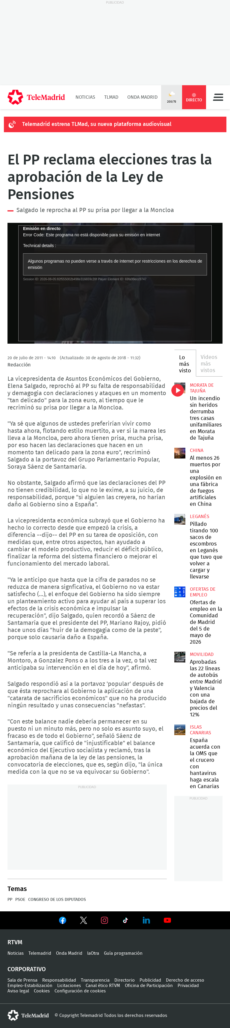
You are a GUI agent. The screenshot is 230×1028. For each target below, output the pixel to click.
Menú (218, 97)
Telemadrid (39, 953)
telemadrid (28, 1015)
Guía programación (123, 953)
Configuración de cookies (80, 991)
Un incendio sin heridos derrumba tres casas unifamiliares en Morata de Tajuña (179, 388)
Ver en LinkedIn (146, 920)
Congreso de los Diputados (57, 900)
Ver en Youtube (167, 920)
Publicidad (150, 980)
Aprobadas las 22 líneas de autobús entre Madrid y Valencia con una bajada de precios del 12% (179, 657)
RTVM (14, 942)
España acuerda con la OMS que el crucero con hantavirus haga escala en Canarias (179, 729)
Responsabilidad (59, 980)
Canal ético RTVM (103, 985)
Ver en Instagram (105, 920)
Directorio (124, 980)
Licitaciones (69, 985)
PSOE (20, 900)
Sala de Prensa (22, 980)
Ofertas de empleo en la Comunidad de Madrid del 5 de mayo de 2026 (179, 592)
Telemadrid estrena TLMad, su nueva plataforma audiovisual (96, 124)
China (196, 450)
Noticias (85, 97)
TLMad (111, 97)
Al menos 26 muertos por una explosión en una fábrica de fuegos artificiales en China (179, 453)
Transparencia (95, 980)
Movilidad (202, 654)
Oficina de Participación (149, 985)
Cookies (42, 991)
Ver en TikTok (125, 921)
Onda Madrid (142, 97)
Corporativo (26, 969)
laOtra (93, 953)
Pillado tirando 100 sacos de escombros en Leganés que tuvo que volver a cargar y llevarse (179, 519)
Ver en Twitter (84, 921)
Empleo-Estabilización (29, 985)
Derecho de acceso (185, 980)
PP (9, 900)
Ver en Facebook (63, 921)
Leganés (199, 516)
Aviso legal (18, 991)
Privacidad (188, 985)
